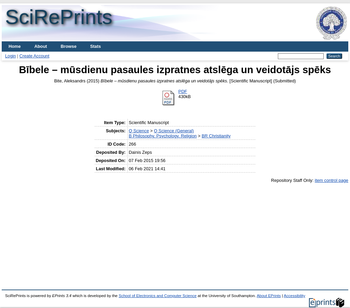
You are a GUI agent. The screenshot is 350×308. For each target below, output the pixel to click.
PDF (182, 91)
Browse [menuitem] (69, 46)
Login (10, 55)
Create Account (34, 55)
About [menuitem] (41, 46)
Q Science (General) (174, 130)
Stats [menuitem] (95, 46)
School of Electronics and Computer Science (158, 296)
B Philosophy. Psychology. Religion (163, 135)
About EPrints (269, 296)
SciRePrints (58, 16)
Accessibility (294, 296)
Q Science (139, 130)
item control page (331, 180)
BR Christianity (216, 135)
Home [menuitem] (15, 46)
